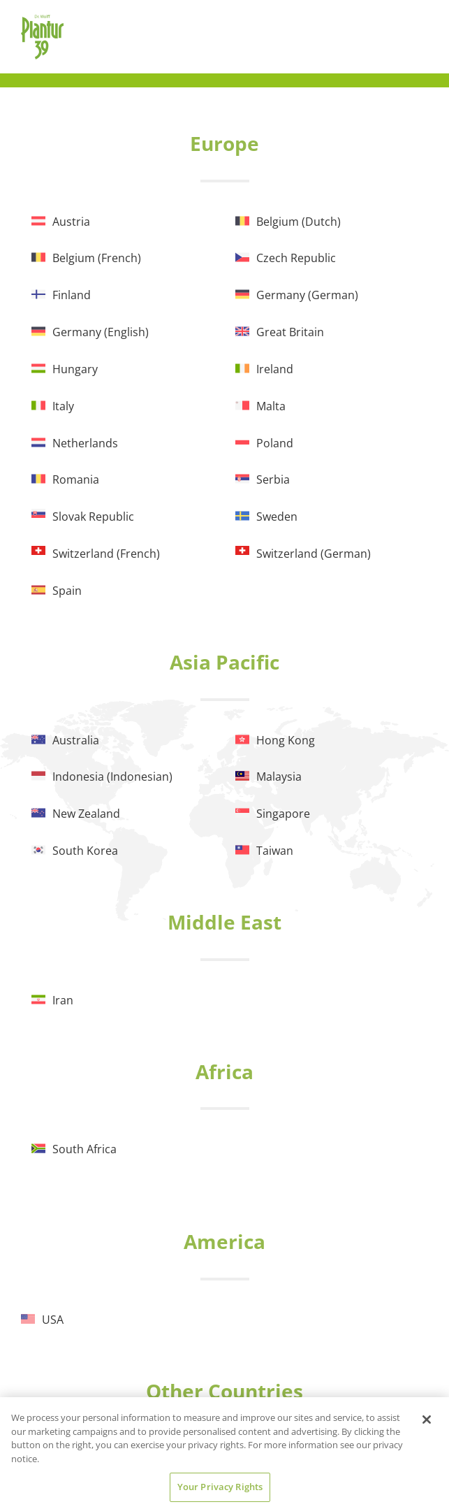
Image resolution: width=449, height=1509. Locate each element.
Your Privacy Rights (220, 1486)
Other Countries (224, 1391)
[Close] (426, 1419)
